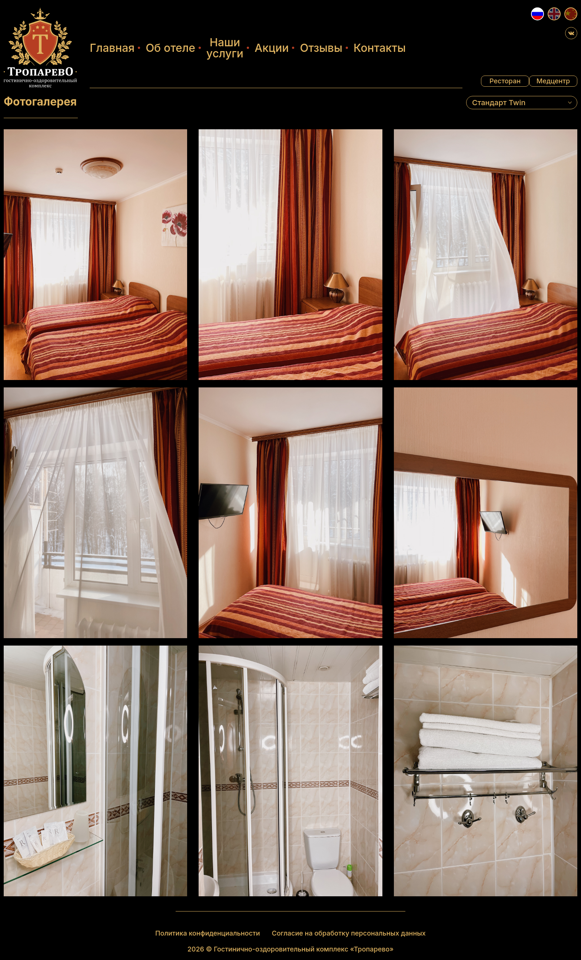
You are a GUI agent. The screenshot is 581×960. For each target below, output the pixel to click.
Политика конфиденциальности (207, 933)
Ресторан (505, 81)
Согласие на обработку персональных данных (349, 933)
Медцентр (553, 81)
